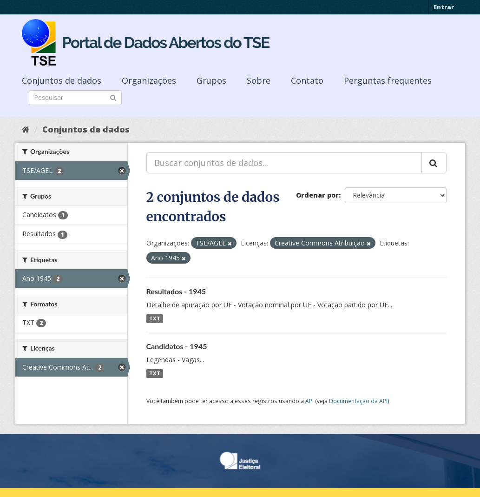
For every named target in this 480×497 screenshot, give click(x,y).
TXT (154, 318)
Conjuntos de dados (61, 80)
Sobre (258, 80)
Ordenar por (317, 195)
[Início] (26, 129)
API (309, 400)
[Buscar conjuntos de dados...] (284, 162)
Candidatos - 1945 (176, 346)
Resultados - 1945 (176, 291)
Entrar (444, 7)
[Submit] (113, 97)
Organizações (149, 80)
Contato (307, 80)
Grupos (211, 80)
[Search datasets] (75, 97)
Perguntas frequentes (388, 80)
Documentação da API (358, 400)
